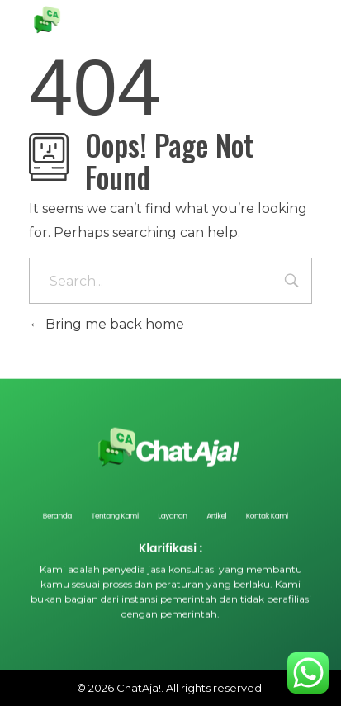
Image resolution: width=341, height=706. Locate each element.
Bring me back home (106, 324)
